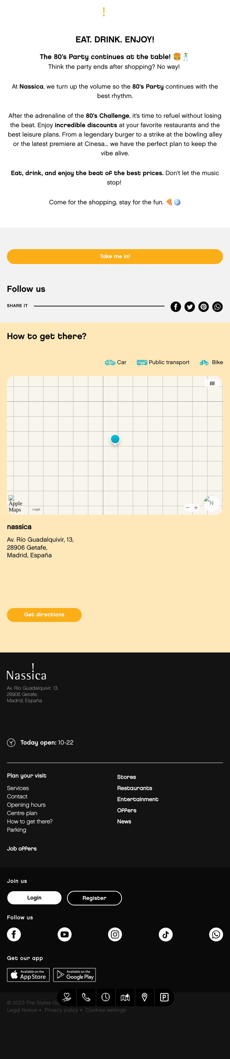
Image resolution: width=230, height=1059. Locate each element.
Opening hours (26, 805)
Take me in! (115, 256)
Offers (126, 810)
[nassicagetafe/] (115, 939)
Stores (126, 777)
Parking (16, 830)
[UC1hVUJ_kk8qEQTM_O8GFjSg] (65, 939)
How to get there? (29, 821)
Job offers (21, 849)
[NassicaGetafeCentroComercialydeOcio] (14, 939)
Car (121, 362)
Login (34, 898)
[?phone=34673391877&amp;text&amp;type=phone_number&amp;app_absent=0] (216, 939)
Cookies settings (105, 1010)
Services (18, 788)
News (124, 821)
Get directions (44, 614)
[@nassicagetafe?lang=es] (166, 939)
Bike (217, 362)
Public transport (169, 362)
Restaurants (134, 788)
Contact (17, 796)
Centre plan (22, 813)
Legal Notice (22, 1010)
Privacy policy (61, 1010)
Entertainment (137, 799)
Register (95, 898)
